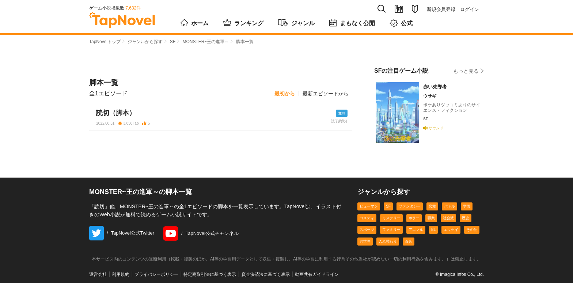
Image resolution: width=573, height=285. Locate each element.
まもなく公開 (352, 22)
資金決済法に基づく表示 (266, 276)
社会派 (448, 220)
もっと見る (468, 70)
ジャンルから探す (145, 41)
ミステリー (391, 220)
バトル (449, 208)
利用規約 (120, 276)
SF (172, 41)
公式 (401, 23)
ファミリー (391, 231)
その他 (471, 231)
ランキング (243, 22)
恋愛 (432, 208)
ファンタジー (410, 208)
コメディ (367, 220)
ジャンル (296, 22)
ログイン (469, 9)
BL (433, 231)
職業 (431, 220)
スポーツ (367, 231)
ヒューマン (369, 208)
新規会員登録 (441, 9)
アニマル (416, 231)
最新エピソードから (326, 93)
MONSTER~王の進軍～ (205, 41)
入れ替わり (388, 243)
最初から (284, 93)
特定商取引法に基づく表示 (209, 276)
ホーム (195, 22)
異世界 (365, 243)
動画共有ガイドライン (317, 276)
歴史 (465, 220)
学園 (466, 208)
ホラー (414, 220)
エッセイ (451, 231)
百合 (408, 243)
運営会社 (98, 276)
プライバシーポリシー (156, 276)
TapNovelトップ (105, 41)
